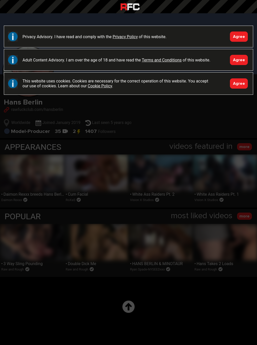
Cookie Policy (100, 85)
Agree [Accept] (239, 37)
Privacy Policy (125, 36)
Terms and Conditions (162, 60)
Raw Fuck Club (130, 7)
